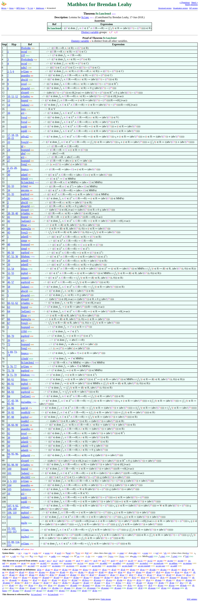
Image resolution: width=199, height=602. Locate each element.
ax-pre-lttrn (111, 566)
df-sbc (81, 572)
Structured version (164, 8)
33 (12, 186)
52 (8, 273)
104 (9, 485)
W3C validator (192, 599)
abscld (24, 79)
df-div (161, 583)
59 (16, 400)
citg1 (163, 556)
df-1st (64, 580)
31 (8, 194)
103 (15, 481)
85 (12, 403)
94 (8, 453)
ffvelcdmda (27, 59)
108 (9, 508)
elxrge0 (25, 92)
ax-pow (13, 563)
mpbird (25, 512)
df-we (149, 575)
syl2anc (25, 366)
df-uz (31, 585)
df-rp (50, 585)
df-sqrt (33, 588)
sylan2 (24, 186)
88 (12, 417)
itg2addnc (26, 402)
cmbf (150, 556)
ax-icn (91, 563)
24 (8, 149)
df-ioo (97, 585)
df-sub (139, 583)
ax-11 (140, 560)
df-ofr (44, 580)
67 (8, 323)
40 (16, 213)
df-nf (114, 569)
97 (8, 456)
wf (157, 553)
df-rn (15, 577)
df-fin (17, 583)
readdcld (25, 412)
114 (17, 542)
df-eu (142, 569)
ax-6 (95, 560)
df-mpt (73, 575)
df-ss (129, 572)
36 (8, 198)
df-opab (62, 575)
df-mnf (97, 583)
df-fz (130, 585)
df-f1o (153, 577)
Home (11, 8)
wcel (59, 553)
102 (13, 528)
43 (12, 400)
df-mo (132, 569)
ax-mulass (187, 563)
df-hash (183, 585)
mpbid (24, 273)
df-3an (75, 569)
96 (16, 453)
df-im (21, 588)
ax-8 (113, 560)
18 (12, 135)
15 (8, 528)
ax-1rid (43, 566)
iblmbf (24, 178)
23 (8, 408)
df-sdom (6, 583)
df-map (158, 580)
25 (11, 167)
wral (69, 553)
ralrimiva (26, 489)
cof (3, 556)
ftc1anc (85, 17)
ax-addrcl (117, 563)
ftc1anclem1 (27, 182)
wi (19, 553)
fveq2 (24, 164)
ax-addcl (103, 563)
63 (8, 307)
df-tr (83, 575)
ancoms (25, 190)
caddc (53, 556)
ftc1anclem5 (36, 594)
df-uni (12, 575)
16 (8, 113)
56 (8, 277)
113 (14, 531)
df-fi (26, 583)
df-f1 (134, 577)
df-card (75, 583)
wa (26, 553)
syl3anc (25, 529)
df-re (12, 588)
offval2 (25, 136)
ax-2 (55, 560)
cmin (100, 556)
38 (8, 213)
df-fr (131, 575)
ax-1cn (80, 563)
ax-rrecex (70, 566)
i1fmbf (24, 358)
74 (8, 354)
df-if (158, 572)
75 (8, 370)
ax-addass (173, 563)
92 (8, 433)
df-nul (148, 572)
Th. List (30, 8)
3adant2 (25, 104)
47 (8, 256)
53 (8, 268)
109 (15, 508)
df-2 (181, 583)
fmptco (25, 169)
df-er (148, 580)
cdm (135, 553)
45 (8, 232)
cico (111, 556)
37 (8, 400)
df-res (24, 577)
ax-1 (49, 560)
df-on (66, 577)
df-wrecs (97, 580)
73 (15, 351)
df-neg (150, 583)
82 (8, 387)
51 (12, 256)
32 (8, 186)
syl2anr (25, 71)
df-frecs (85, 580)
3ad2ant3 (26, 221)
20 (8, 138)
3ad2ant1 (26, 311)
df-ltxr (118, 583)
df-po (112, 575)
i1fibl (24, 331)
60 (8, 303)
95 (12, 453)
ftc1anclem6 (53, 594)
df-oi (55, 583)
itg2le (24, 522)
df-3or (65, 569)
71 (11, 374)
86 (12, 408)
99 (16, 464)
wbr (110, 553)
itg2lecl (25, 536)
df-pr (186, 572)
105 (9, 489)
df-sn (177, 572)
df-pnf (86, 583)
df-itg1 (62, 590)
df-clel (174, 569)
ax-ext (159, 560)
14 (8, 104)
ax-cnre (83, 566)
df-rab (62, 572)
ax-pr (23, 563)
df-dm (5, 577)
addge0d (25, 455)
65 (8, 403)
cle (88, 556)
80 (8, 383)
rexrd (24, 83)
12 (16, 96)
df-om (54, 580)
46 (8, 282)
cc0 (41, 556)
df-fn (117, 577)
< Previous (184, 2)
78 (12, 370)
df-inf (46, 583)
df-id (92, 575)
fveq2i (24, 232)
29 (8, 170)
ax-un (33, 563)
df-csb (91, 572)
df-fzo (140, 585)
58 (8, 286)
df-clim (55, 588)
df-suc (86, 577)
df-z (21, 585)
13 (8, 100)
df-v (71, 572)
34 (8, 190)
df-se (140, 575)
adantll (24, 236)
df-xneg (61, 585)
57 (12, 282)
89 (12, 542)
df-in (120, 572)
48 (8, 244)
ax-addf (173, 566)
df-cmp (16, 590)
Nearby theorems (191, 5)
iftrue (24, 225)
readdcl (25, 421)
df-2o (139, 580)
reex (23, 109)
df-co (188, 575)
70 (12, 336)
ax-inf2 (43, 563)
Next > (194, 2)
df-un (110, 572)
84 (8, 396)
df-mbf (50, 590)
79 (15, 374)
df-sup (36, 583)
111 (9, 517)
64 (8, 311)
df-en (178, 580)
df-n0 (11, 585)
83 (12, 391)
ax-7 (104, 560)
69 (8, 336)
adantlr (24, 441)
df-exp (171, 585)
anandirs (25, 75)
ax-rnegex (56, 566)
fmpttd (24, 100)
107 (9, 505)
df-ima (35, 577)
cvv (78, 553)
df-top (164, 588)
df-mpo (24, 580)
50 (12, 252)
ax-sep (180, 560)
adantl (24, 174)
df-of (35, 580)
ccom (145, 553)
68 (8, 391)
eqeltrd (24, 417)
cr (32, 556)
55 (12, 273)
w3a (36, 553)
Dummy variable (80, 41)
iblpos (24, 268)
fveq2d (24, 142)
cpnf (67, 556)
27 (8, 160)
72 (8, 344)
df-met (130, 588)
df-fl (150, 585)
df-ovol (27, 590)
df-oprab (13, 580)
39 (12, 213)
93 (8, 464)
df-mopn (152, 588)
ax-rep (170, 560)
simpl (24, 248)
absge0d (25, 88)
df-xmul (86, 585)
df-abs (44, 588)
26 (8, 157)
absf (23, 153)
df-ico (108, 585)
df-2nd (74, 580)
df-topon (175, 588)
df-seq (160, 585)
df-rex (31, 572)
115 (9, 545)
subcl (24, 67)
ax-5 (87, 560)
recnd (24, 51)
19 (16, 135)
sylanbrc (25, 96)
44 (8, 228)
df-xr (108, 583)
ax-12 (149, 560)
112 (9, 531)
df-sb (123, 569)
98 (12, 464)
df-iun (31, 575)
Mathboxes (40, 8)
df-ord (56, 577)
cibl (187, 556)
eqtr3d (24, 408)
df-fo (143, 577)
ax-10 (130, 560)
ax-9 (121, 560)
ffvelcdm (26, 48)
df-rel (168, 575)
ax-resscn (68, 563)
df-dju (65, 583)
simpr (24, 240)
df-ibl (84, 590)
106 (9, 512)
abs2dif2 (25, 477)
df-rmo (42, 572)
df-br (52, 575)
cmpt (121, 553)
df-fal (95, 569)
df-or (56, 569)
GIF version (193, 8)
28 (15, 167)
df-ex (104, 569)
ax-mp (41, 560)
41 (8, 216)
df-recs (109, 580)
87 (8, 417)
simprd (24, 277)
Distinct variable (90, 32)
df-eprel (102, 575)
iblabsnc (25, 256)
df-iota (97, 577)
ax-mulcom (158, 563)
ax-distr (6, 566)
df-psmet (105, 588)
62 (16, 303)
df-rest (79, 588)
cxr (78, 556)
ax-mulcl (130, 563)
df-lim (76, 577)
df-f (125, 577)
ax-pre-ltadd (127, 566)
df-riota (184, 577)
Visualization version (180, 8)
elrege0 (25, 209)
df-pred (45, 577)
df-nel (11, 572)
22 (8, 142)
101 (9, 473)
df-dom (189, 580)
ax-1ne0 (31, 566)
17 (8, 135)
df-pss (138, 572)
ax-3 (61, 560)
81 (12, 383)
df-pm (168, 580)
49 (8, 252)
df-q (40, 585)
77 (15, 366)
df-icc (119, 585)
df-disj (42, 575)
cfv (165, 553)
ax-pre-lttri (96, 566)
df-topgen (91, 588)
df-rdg (119, 580)
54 (12, 268)
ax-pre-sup (160, 566)
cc (23, 556)
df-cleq (163, 569)
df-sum (67, 588)
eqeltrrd (25, 194)
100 (9, 468)
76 (11, 366)
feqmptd (25, 149)
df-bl (140, 588)
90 (16, 424)
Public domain (106, 599)
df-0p (95, 590)
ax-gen (68, 560)
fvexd (24, 117)
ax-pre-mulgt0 (144, 566)
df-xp (159, 575)
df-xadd (73, 585)
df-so (122, 575)
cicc (122, 556)
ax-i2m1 (18, 566)
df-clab (152, 569)
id (22, 146)
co (188, 553)
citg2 (175, 556)
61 (12, 303)
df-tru (85, 569)
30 (8, 174)
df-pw (167, 572)
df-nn (171, 583)
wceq (47, 553)
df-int (21, 575)
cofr (14, 556)
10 (8, 96)
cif (87, 553)
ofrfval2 (25, 507)
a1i (22, 113)
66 (8, 319)
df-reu (52, 572)
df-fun (107, 577)
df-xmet (118, 588)
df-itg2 (73, 590)
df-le (129, 583)
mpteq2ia (26, 228)
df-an (47, 569)
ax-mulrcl (144, 563)
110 (14, 512)
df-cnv (178, 575)
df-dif (101, 572)
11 (12, 96)
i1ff (23, 55)
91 (8, 429)
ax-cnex (54, 563)
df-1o (129, 580)
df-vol (39, 590)
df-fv (162, 577)
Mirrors (3, 8)
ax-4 (78, 560)
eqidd (24, 126)
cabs (135, 556)
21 (12, 138)
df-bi (39, 569)
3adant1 (25, 198)
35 (12, 194)
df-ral (21, 572)
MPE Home (20, 8)
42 (8, 221)
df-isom (172, 577)
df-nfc (184, 569)
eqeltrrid (25, 282)
